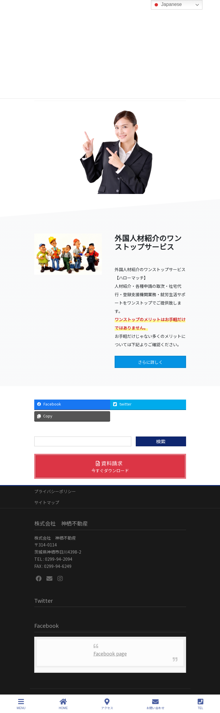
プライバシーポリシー (55, 491)
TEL (200, 704)
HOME (63, 704)
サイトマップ (46, 502)
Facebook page (110, 653)
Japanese (167, 4)
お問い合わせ (155, 704)
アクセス (107, 704)
